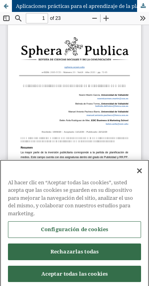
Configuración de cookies (74, 232)
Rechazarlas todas (74, 253)
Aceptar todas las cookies (74, 276)
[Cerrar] (139, 173)
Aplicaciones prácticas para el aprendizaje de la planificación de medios (82, 6)
